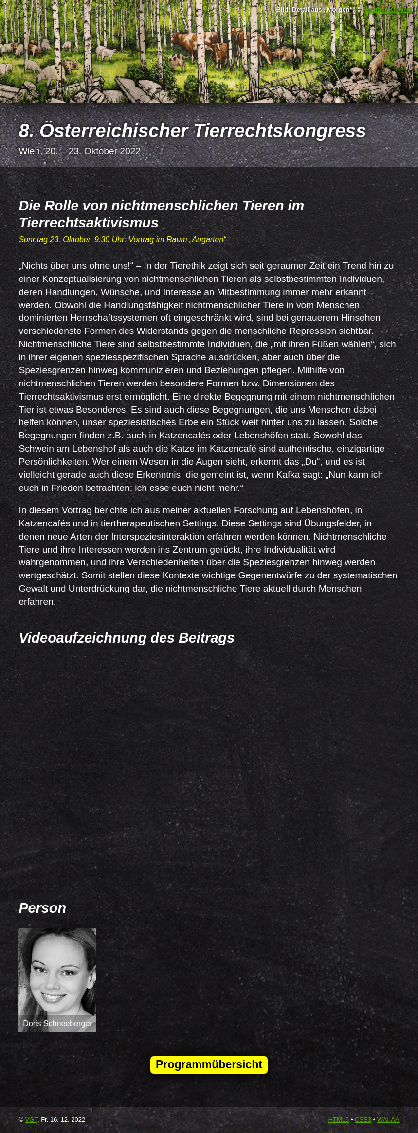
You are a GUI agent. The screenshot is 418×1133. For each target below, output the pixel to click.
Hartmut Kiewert (387, 9)
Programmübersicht (209, 1064)
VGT (31, 1119)
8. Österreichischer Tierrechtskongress (192, 130)
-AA (388, 1119)
